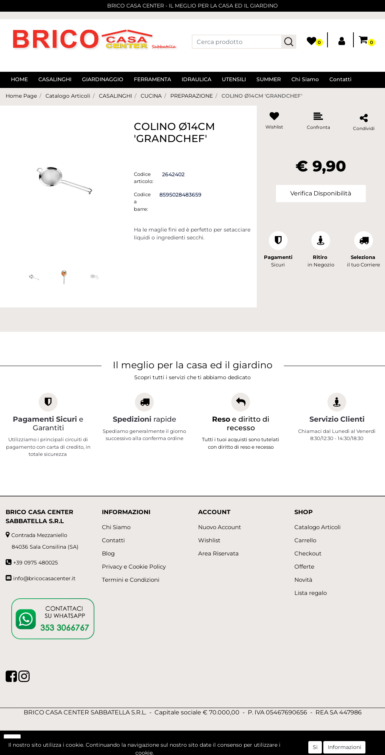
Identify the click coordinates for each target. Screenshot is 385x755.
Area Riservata (218, 553)
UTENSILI (234, 79)
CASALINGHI (54, 79)
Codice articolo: (143, 178)
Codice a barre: (142, 201)
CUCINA (151, 95)
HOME (19, 79)
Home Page (21, 95)
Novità (303, 579)
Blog (108, 553)
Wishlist (209, 540)
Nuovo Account (219, 527)
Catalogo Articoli (67, 95)
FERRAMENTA (152, 79)
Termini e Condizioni (130, 579)
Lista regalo (310, 592)
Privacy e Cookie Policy (134, 566)
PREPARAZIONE (191, 95)
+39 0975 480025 (35, 562)
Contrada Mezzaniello (39, 535)
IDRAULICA (196, 79)
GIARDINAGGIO (102, 79)
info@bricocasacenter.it (44, 578)
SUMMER (268, 79)
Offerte (304, 566)
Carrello (305, 540)
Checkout (307, 553)
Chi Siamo (305, 79)
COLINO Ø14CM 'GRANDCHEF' (261, 95)
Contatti (340, 79)
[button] (288, 42)
